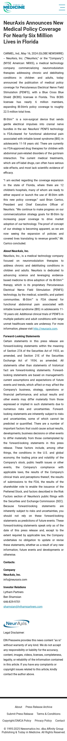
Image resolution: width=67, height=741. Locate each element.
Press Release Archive (39, 707)
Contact (60, 720)
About (18, 707)
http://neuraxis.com (45, 328)
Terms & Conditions (48, 714)
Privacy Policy (43, 720)
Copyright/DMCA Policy (16, 720)
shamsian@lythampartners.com (22, 606)
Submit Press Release (20, 714)
